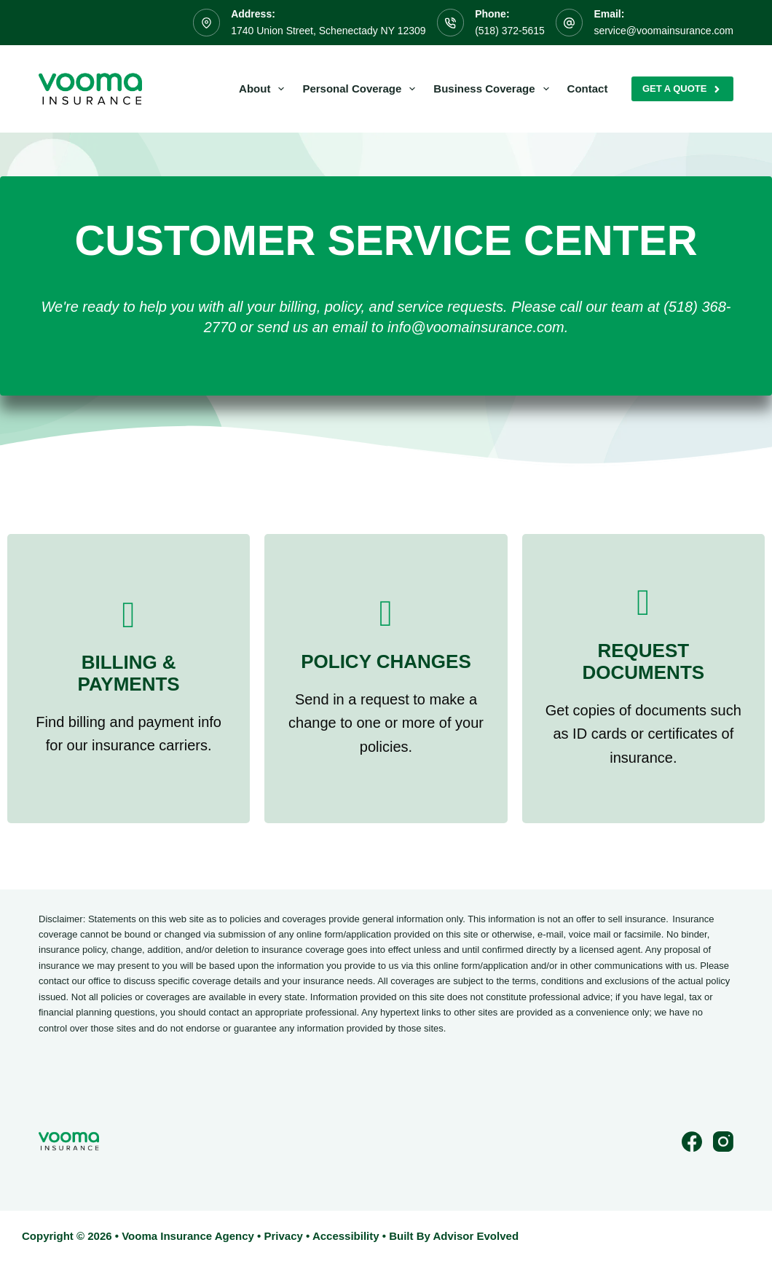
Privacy (283, 1236)
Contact (587, 88)
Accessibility (345, 1236)
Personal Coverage (361, 89)
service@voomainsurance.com (663, 30)
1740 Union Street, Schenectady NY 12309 (328, 30)
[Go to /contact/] (128, 679)
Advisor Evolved (476, 1236)
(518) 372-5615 (510, 30)
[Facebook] (692, 1141)
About (264, 89)
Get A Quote (682, 89)
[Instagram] (723, 1141)
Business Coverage (493, 89)
